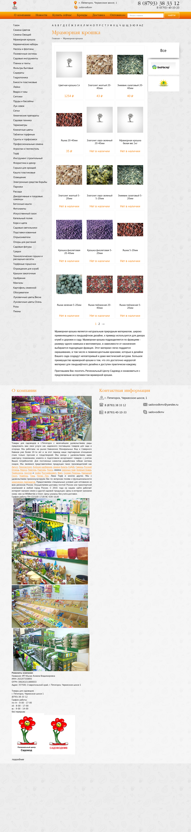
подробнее (18, 759)
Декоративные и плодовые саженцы (28, 197)
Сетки (16, 110)
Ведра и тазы (20, 91)
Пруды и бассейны (23, 101)
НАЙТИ (171, 15)
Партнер (41, 469)
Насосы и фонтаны (23, 49)
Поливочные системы (25, 53)
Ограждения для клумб (26, 268)
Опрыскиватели (21, 237)
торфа (38, 472)
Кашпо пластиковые (24, 172)
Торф (16, 153)
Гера (32, 475)
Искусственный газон (25, 213)
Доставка (98, 15)
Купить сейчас (62, 15)
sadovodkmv (85, 7)
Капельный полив (22, 218)
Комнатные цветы (23, 129)
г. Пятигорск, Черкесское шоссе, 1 (98, 3)
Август (15, 466)
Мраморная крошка (24, 39)
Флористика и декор (24, 162)
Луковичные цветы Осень (27, 301)
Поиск (50, 469)
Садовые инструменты (25, 58)
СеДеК (71, 466)
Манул (23, 469)
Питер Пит (42, 475)
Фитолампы (19, 208)
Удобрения (19, 278)
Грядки (17, 251)
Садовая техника (22, 120)
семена (56, 466)
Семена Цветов (21, 29)
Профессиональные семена (28, 144)
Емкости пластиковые (25, 82)
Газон (16, 25)
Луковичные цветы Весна (27, 297)
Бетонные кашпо (22, 203)
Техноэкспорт (25, 466)
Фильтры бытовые (23, 68)
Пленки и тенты (21, 63)
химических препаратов (23, 481)
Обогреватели (21, 292)
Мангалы (18, 282)
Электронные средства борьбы (30, 182)
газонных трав (69, 469)
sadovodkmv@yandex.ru (163, 404)
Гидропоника (20, 77)
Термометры (20, 125)
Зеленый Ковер (83, 469)
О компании (22, 15)
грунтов (28, 472)
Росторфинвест (49, 472)
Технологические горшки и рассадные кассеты (28, 257)
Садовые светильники (25, 227)
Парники (18, 186)
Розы (16, 306)
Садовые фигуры (22, 246)
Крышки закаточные (24, 273)
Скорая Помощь (72, 472)
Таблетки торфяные (24, 134)
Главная (56, 38)
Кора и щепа (20, 223)
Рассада (17, 191)
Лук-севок (18, 105)
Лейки (16, 86)
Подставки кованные (24, 232)
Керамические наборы (25, 44)
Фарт (60, 472)
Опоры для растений (24, 242)
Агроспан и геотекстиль (26, 148)
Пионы (17, 311)
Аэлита (64, 466)
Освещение (19, 177)
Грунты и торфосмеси (25, 139)
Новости (41, 15)
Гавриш (79, 466)
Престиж (32, 469)
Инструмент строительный (27, 158)
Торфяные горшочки (24, 263)
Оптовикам (117, 15)
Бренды (82, 15)
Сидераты (18, 72)
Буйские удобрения (42, 466)
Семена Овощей (22, 34)
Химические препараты (26, 115)
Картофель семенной (24, 287)
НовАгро (23, 475)
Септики (17, 96)
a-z (141, 25)
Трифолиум (17, 472)
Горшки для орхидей (24, 167)
